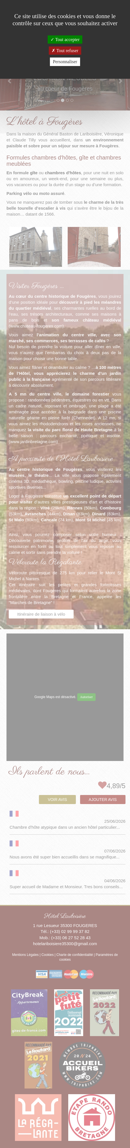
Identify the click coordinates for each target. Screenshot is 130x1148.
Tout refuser (65, 50)
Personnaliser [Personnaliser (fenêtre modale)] (65, 61)
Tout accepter (65, 39)
